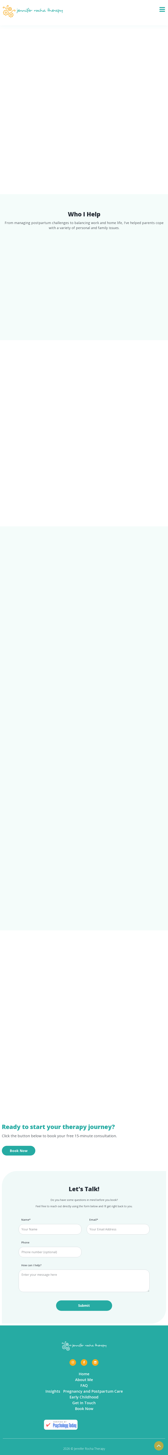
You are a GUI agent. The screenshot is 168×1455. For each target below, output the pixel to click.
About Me (84, 1379)
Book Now (18, 1150)
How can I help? (31, 1265)
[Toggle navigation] (163, 8)
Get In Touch (84, 1402)
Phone (25, 1242)
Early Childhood (84, 1397)
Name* (26, 1219)
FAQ (84, 1385)
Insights (52, 1391)
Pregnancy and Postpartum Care (93, 1391)
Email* (93, 1219)
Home (84, 1373)
